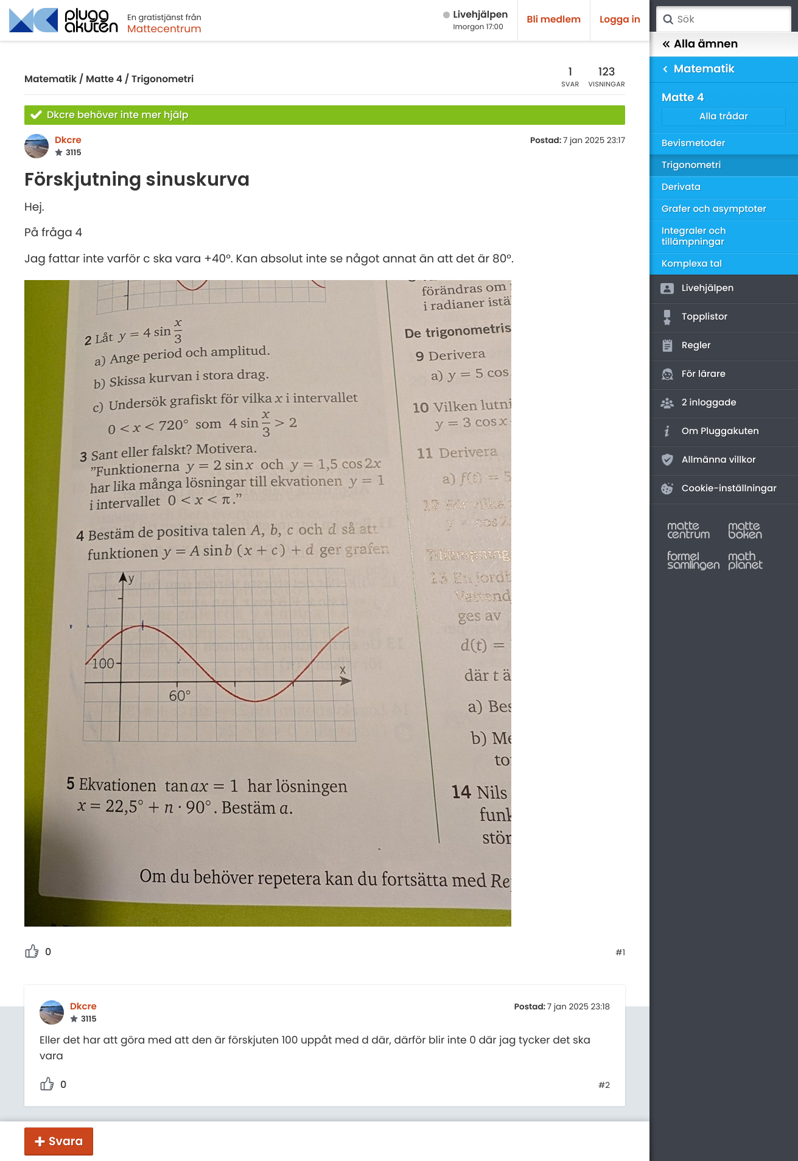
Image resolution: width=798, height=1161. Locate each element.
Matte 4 (104, 79)
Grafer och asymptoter (714, 209)
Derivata (681, 187)
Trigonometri (162, 79)
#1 (620, 952)
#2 (604, 1085)
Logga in (620, 19)
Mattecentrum (164, 28)
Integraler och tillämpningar (694, 236)
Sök (668, 19)
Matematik (50, 79)
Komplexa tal (692, 264)
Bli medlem (554, 19)
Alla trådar (723, 116)
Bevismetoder (694, 143)
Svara (66, 1141)
